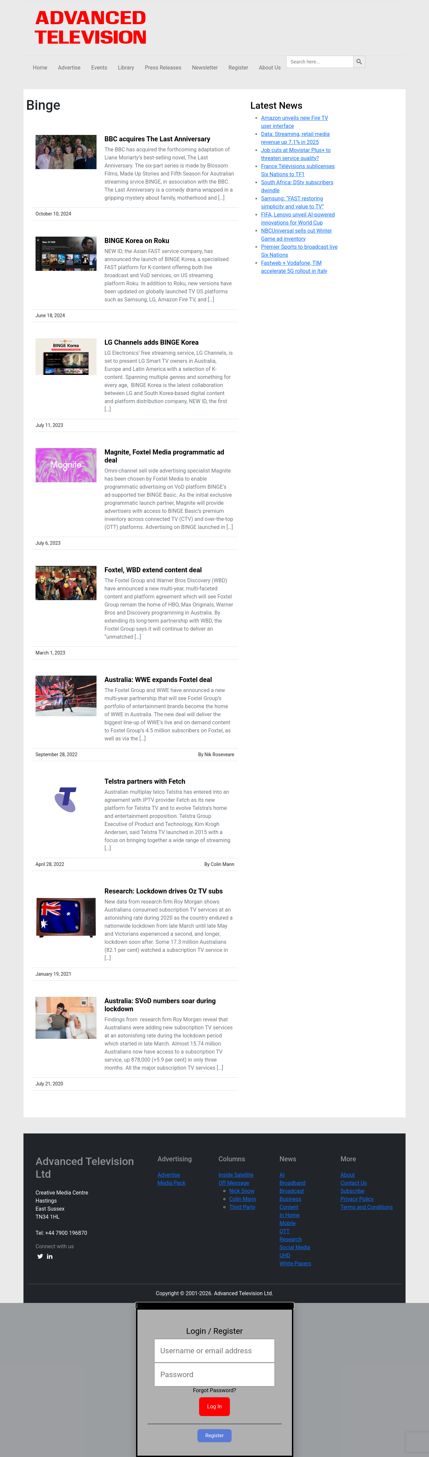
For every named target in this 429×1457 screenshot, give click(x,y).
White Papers (295, 1263)
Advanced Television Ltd (85, 1167)
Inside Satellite (236, 1175)
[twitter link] (40, 1256)
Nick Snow (241, 1191)
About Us (270, 67)
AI (282, 1175)
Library (126, 67)
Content (289, 1207)
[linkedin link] (49, 1256)
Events (99, 67)
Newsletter (205, 67)
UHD (285, 1255)
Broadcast (292, 1191)
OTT (285, 1231)
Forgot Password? (214, 1390)
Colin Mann (242, 1199)
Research (291, 1239)
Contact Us (354, 1183)
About (348, 1175)
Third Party (242, 1207)
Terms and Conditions (367, 1207)
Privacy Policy (357, 1199)
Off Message (234, 1183)
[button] (214, 1305)
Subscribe (352, 1191)
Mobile (288, 1223)
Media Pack (171, 1183)
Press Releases (163, 67)
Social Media (295, 1247)
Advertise (69, 67)
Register (238, 67)
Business (290, 1199)
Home (40, 67)
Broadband (293, 1183)
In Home (290, 1215)
